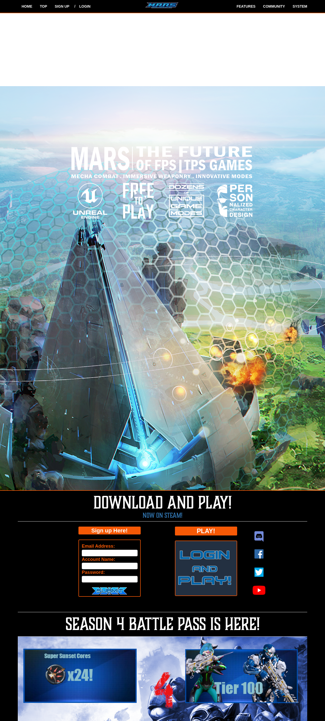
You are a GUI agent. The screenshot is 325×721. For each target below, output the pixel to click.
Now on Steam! (162, 515)
